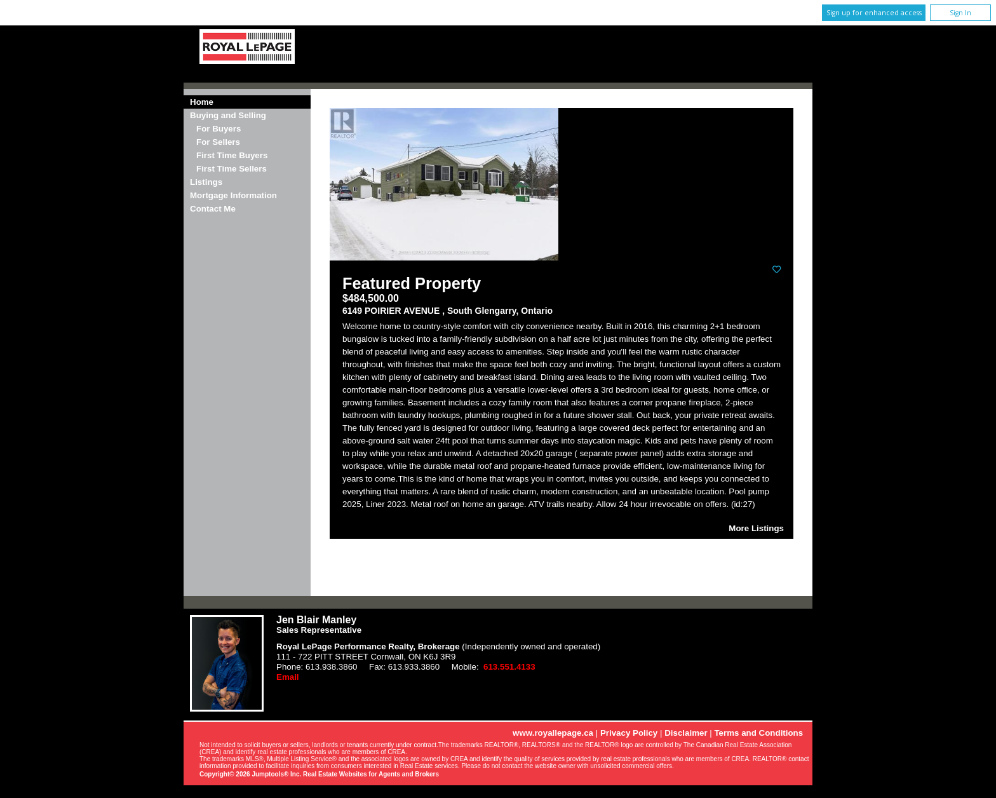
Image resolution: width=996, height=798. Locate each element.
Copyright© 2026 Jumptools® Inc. (250, 774)
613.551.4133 (509, 667)
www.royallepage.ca (553, 733)
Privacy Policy (628, 733)
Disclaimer (685, 733)
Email (287, 677)
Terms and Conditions (758, 733)
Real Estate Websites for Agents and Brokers (371, 774)
